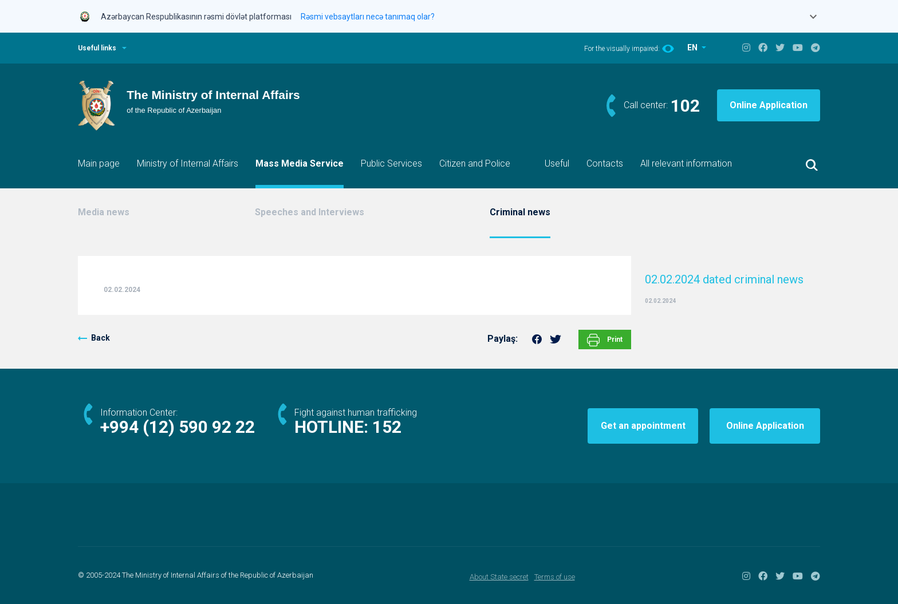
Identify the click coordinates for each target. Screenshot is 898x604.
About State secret (499, 577)
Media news (103, 212)
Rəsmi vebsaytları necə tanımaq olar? (368, 16)
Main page (99, 163)
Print (605, 340)
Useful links (97, 48)
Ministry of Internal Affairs (187, 163)
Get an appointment (643, 425)
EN (693, 47)
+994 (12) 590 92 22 (177, 427)
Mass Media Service (299, 163)
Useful (557, 163)
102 (685, 106)
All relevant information (686, 163)
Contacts (604, 163)
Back (100, 337)
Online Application (769, 105)
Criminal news (520, 212)
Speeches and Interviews (309, 212)
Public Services (391, 163)
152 (386, 427)
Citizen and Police (474, 163)
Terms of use (554, 577)
